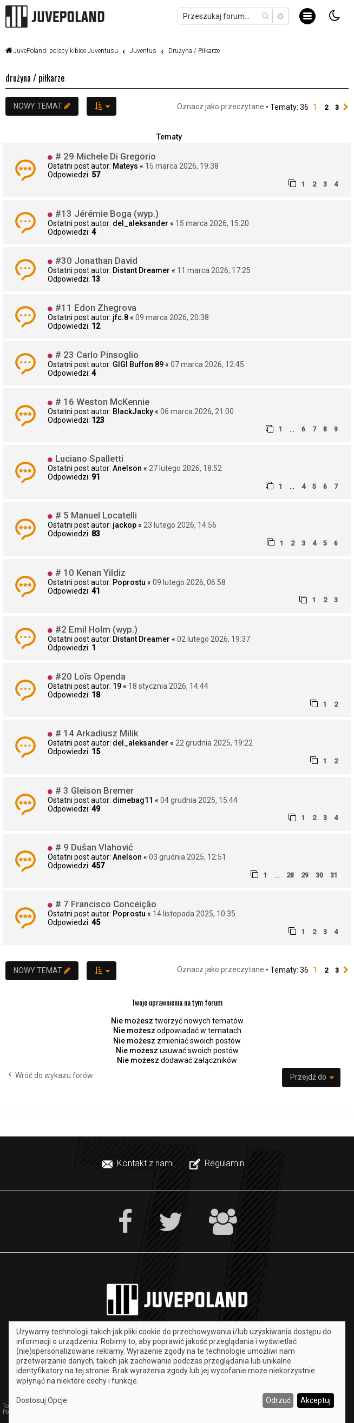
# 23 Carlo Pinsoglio (97, 354)
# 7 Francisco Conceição (105, 904)
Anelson (127, 468)
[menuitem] (139, 1163)
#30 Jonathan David (96, 260)
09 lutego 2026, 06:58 (189, 582)
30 (319, 875)
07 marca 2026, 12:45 (207, 364)
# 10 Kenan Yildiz (90, 572)
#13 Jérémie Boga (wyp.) (107, 213)
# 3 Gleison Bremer (94, 790)
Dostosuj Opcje (41, 1400)
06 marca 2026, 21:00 (197, 411)
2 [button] (326, 107)
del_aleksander (140, 223)
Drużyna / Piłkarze (34, 77)
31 (334, 875)
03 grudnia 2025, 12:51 (187, 857)
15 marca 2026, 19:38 (182, 166)
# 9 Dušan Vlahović (94, 847)
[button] (346, 108)
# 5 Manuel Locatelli (96, 515)
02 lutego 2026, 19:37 (213, 639)
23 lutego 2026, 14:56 (180, 525)
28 (290, 875)
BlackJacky (133, 411)
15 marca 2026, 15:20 (212, 223)
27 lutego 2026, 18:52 (185, 468)
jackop (124, 525)
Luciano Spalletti (89, 458)
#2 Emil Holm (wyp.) (96, 629)
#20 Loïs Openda (90, 676)
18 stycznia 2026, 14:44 (168, 686)
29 (305, 875)
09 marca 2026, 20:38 (172, 317)
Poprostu (129, 582)
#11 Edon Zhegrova (95, 307)
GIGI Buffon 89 (138, 364)
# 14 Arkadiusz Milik (97, 733)
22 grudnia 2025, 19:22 (214, 743)
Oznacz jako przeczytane (220, 106)
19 (117, 686)
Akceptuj (315, 1400)
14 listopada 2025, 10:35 (194, 913)
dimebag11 (133, 800)
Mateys (125, 166)
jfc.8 (120, 317)
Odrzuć (278, 1400)
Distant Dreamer (141, 270)
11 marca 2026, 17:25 (214, 270)
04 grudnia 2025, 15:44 (199, 800)
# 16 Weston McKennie (102, 401)
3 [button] (337, 107)
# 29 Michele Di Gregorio (105, 156)
